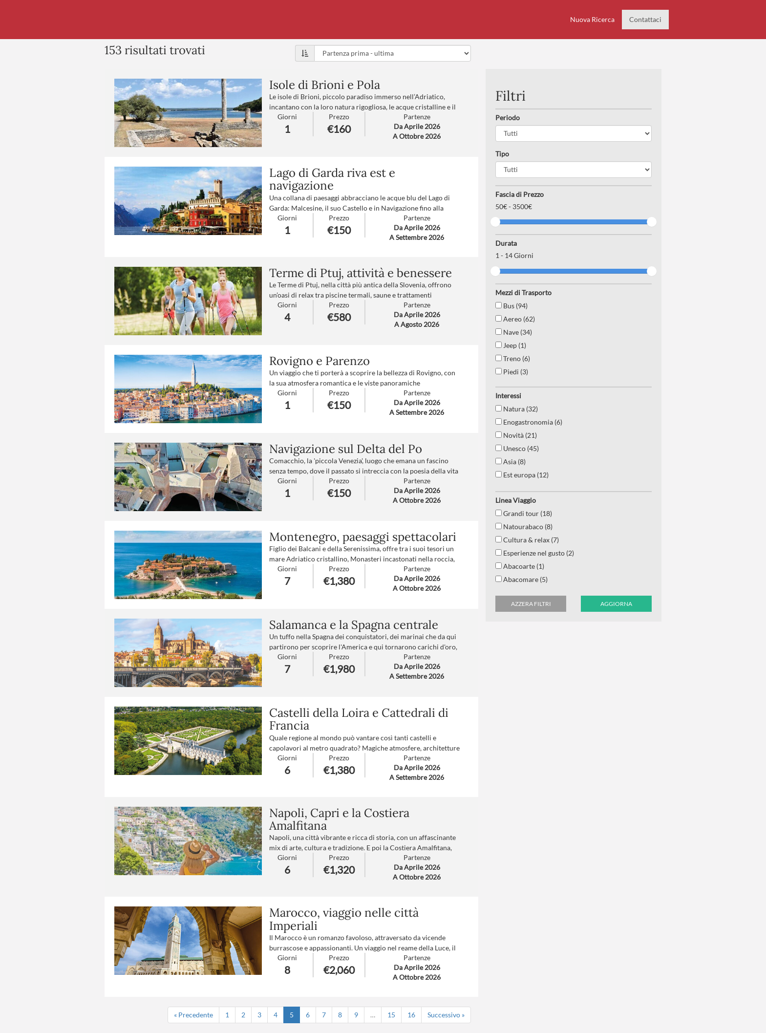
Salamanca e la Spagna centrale (353, 624)
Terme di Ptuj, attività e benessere (360, 272)
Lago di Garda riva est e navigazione (332, 179)
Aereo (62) (515, 319)
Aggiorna (616, 603)
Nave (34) (513, 332)
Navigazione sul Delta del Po (345, 448)
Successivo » (446, 1015)
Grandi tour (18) (523, 513)
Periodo (507, 117)
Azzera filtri (531, 603)
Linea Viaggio (515, 500)
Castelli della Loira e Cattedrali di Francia (358, 719)
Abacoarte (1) (519, 566)
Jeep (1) (510, 345)
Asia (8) (510, 461)
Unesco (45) (517, 448)
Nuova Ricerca (592, 19)
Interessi (508, 395)
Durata (506, 243)
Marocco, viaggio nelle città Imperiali (344, 919)
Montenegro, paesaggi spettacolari (362, 536)
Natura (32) (516, 409)
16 (411, 1015)
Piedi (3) (511, 371)
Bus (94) (511, 305)
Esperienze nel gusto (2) (534, 553)
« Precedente (193, 1015)
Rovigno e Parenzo (319, 360)
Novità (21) (516, 435)
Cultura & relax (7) (527, 540)
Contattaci (645, 19)
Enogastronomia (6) (528, 422)
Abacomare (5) (521, 579)
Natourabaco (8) (524, 526)
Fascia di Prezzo (519, 194)
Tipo (502, 154)
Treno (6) (512, 358)
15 (391, 1015)
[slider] (495, 222)
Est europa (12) (522, 475)
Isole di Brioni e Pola (324, 84)
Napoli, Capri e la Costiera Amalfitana (339, 819)
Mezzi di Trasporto (523, 292)
